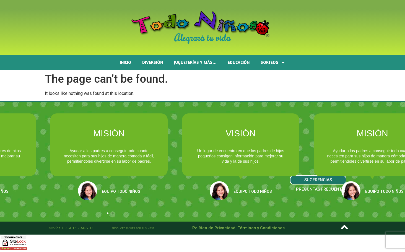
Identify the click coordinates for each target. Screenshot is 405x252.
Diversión (152, 62)
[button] (107, 213)
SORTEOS (273, 62)
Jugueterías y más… (195, 62)
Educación (239, 62)
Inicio (125, 62)
